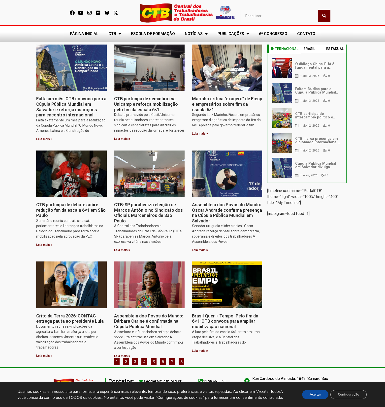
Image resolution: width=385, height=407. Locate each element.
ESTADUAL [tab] (335, 49)
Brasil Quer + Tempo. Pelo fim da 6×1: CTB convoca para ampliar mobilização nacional (225, 321)
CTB (114, 33)
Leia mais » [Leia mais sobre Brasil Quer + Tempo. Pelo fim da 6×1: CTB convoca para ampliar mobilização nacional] (200, 351)
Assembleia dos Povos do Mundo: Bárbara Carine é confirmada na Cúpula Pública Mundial (148, 321)
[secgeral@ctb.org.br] (141, 381)
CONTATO (306, 33)
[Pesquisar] (324, 16)
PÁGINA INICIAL (84, 33)
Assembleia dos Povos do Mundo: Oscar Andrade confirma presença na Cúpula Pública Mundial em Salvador (227, 212)
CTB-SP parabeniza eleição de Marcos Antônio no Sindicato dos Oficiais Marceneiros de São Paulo (148, 212)
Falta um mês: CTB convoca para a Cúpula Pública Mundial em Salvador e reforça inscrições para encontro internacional (71, 106)
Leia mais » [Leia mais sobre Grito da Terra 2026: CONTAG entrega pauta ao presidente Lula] (44, 355)
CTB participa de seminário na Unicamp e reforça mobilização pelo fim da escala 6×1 (146, 104)
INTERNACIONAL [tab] (284, 49)
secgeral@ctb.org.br (163, 381)
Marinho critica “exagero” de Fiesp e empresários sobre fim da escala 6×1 (227, 104)
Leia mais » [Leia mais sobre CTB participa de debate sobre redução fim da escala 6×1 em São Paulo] (44, 245)
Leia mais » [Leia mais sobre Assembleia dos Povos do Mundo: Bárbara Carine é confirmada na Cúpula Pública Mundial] (122, 356)
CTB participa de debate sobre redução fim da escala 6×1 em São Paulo (71, 210)
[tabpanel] (306, 118)
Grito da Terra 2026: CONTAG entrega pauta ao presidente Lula (70, 318)
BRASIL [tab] (309, 49)
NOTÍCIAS (196, 33)
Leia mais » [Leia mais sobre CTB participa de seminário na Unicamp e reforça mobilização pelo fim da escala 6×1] (122, 139)
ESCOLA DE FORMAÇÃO (153, 33)
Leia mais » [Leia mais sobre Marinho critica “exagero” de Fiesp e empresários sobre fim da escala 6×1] (200, 133)
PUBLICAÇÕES (233, 33)
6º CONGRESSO (273, 33)
